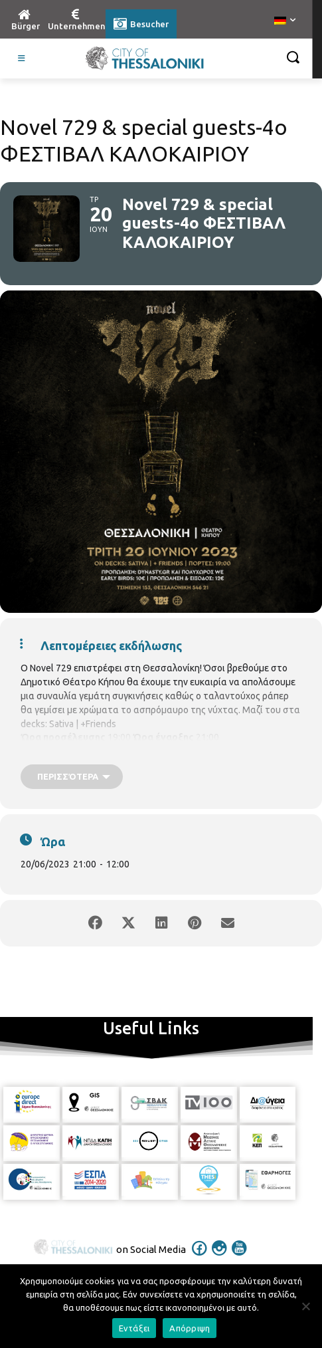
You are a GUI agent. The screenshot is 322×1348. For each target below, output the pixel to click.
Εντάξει (134, 1328)
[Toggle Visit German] (21, 58)
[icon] (199, 1257)
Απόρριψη (189, 1328)
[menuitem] (285, 21)
